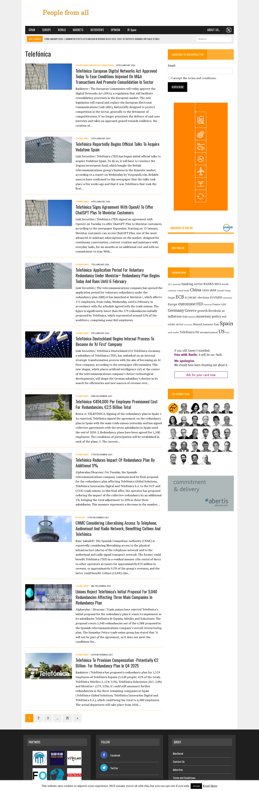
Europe (44, 30)
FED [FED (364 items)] (200, 304)
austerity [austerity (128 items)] (177, 284)
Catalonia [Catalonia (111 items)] (172, 291)
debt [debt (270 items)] (213, 290)
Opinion (113, 30)
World (60, 30)
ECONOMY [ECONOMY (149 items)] (191, 298)
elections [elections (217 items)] (204, 298)
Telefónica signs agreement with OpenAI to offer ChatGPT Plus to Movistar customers (113, 201)
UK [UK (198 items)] (193, 332)
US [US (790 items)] (217, 332)
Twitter (109, 759)
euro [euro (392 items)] (219, 297)
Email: (172, 66)
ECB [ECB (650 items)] (180, 297)
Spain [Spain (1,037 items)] (219, 323)
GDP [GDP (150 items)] (224, 305)
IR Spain (129, 30)
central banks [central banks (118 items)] (184, 291)
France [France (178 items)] (217, 305)
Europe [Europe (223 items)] (173, 305)
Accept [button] (196, 786)
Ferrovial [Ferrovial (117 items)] (208, 305)
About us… (215, 30)
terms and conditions (202, 78)
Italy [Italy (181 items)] (185, 317)
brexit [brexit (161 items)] (225, 284)
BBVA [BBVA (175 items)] (218, 284)
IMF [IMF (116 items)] (224, 311)
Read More (210, 786)
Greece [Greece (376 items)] (191, 310)
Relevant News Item (100, 65)
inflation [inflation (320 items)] (175, 316)
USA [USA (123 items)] (223, 333)
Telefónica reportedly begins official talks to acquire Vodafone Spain (116, 142)
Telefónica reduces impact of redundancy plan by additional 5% (113, 454)
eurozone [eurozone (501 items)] (187, 304)
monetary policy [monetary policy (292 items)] (209, 317)
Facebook (110, 746)
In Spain (78, 508)
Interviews (95, 30)
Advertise (178, 761)
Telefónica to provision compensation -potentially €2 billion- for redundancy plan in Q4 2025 (115, 654)
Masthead (178, 744)
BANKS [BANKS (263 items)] (209, 284)
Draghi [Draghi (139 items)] (171, 298)
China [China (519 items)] (196, 290)
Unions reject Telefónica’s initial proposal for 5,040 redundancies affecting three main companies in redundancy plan (114, 588)
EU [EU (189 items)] (212, 298)
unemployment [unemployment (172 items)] (204, 332)
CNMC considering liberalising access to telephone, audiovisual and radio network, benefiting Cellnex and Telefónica (116, 519)
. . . (230, 30)
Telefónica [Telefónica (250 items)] (182, 332)
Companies (80, 65)
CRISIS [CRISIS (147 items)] (206, 291)
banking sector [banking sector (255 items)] (192, 284)
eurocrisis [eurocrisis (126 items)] (228, 298)
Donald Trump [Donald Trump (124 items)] (224, 291)
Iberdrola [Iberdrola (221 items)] (215, 311)
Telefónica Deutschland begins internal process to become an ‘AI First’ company (113, 332)
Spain (30, 30)
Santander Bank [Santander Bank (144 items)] (203, 325)
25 (65, 709)
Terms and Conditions (184, 769)
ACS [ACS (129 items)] (170, 284)
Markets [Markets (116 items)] (192, 317)
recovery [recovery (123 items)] (181, 325)
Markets (76, 30)
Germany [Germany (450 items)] (176, 310)
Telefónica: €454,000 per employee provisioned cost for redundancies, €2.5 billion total (118, 395)
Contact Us (179, 752)
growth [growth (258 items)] (203, 311)
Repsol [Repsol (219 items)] (190, 325)
